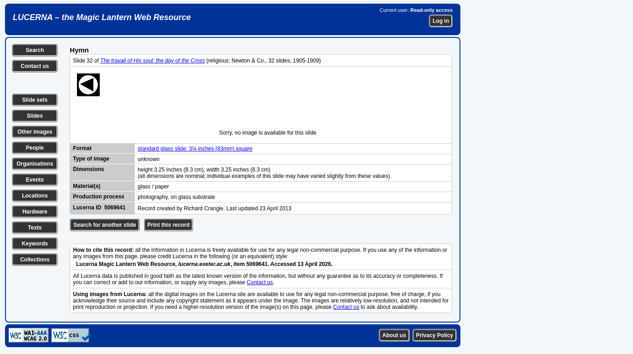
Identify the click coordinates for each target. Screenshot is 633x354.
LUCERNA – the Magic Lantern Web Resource (102, 17)
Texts (34, 227)
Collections (35, 259)
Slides (35, 116)
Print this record (169, 225)
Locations (35, 196)
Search (35, 50)
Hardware (34, 211)
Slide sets (34, 100)
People (35, 148)
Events (35, 180)
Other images (34, 132)
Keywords (35, 243)
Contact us (34, 66)
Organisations (34, 164)
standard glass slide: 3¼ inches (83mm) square (195, 149)
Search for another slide (104, 225)
